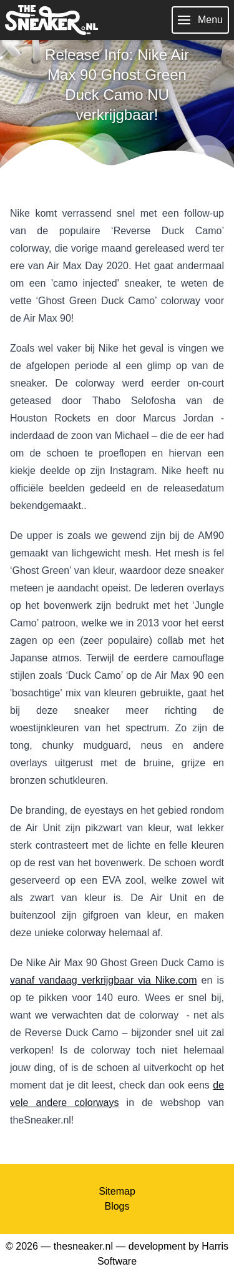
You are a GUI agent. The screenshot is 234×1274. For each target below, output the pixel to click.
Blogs (116, 1206)
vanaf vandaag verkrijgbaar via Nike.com (103, 980)
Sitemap (117, 1191)
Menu (200, 20)
